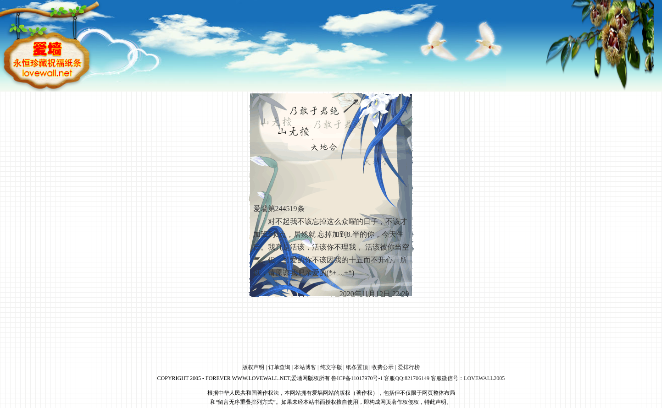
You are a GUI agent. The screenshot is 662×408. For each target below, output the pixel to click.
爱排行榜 (409, 367)
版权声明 (253, 367)
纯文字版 (331, 367)
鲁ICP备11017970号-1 (357, 378)
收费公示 (383, 367)
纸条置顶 (357, 367)
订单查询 (279, 367)
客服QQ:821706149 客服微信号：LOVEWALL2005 (444, 378)
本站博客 (305, 367)
